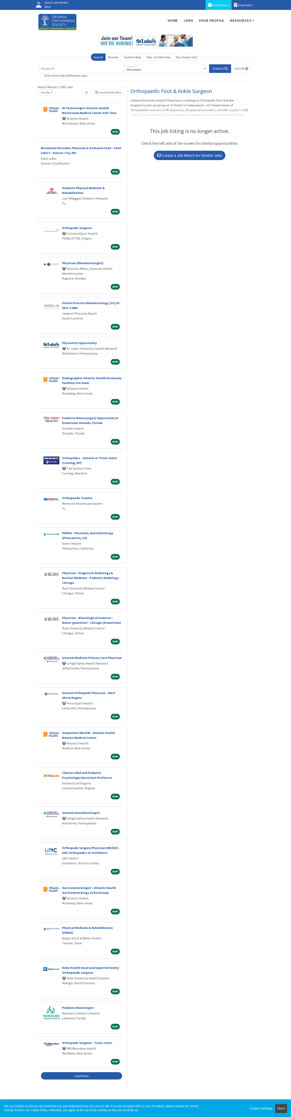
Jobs (188, 20)
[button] (241, 68)
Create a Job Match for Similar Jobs (189, 155)
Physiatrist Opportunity (79, 343)
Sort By (45, 92)
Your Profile (212, 20)
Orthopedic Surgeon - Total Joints (87, 1043)
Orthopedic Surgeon (77, 228)
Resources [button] (240, 20)
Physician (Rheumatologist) (82, 263)
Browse (113, 57)
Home (173, 20)
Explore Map (132, 57)
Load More (81, 1076)
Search (98, 57)
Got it (281, 1108)
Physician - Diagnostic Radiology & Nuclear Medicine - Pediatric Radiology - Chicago (91, 578)
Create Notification (108, 92)
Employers (243, 4)
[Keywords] (81, 68)
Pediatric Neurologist (78, 1008)
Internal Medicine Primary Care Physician (92, 658)
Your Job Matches (159, 57)
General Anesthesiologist (81, 813)
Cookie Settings (261, 1108)
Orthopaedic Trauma (77, 498)
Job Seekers (218, 4)
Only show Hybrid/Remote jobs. (66, 75)
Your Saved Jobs (186, 57)
